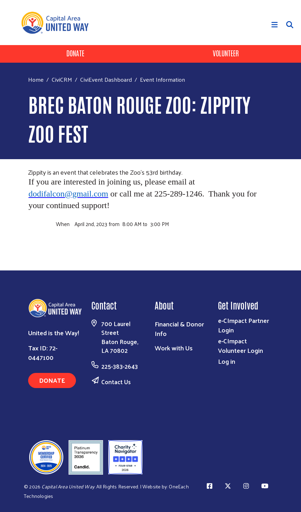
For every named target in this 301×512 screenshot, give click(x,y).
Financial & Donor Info (179, 328)
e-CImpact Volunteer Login (240, 345)
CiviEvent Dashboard (106, 79)
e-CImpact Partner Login (243, 325)
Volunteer (226, 52)
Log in (226, 361)
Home (36, 79)
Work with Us (174, 347)
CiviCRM (62, 79)
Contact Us (116, 381)
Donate (75, 52)
